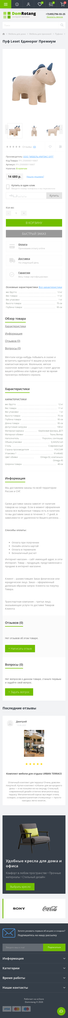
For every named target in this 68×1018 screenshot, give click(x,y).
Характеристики (15, 326)
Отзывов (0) (12, 341)
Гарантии (24, 272)
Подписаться (54, 947)
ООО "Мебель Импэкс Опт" (38, 156)
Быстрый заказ (34, 234)
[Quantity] (16, 213)
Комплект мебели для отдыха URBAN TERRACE (34, 773)
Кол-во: (10, 207)
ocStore (40, 999)
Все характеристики (50, 287)
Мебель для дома (17, 33)
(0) (34, 146)
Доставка (24, 258)
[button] (28, 4)
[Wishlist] (50, 146)
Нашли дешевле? (35, 176)
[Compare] (60, 146)
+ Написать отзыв (20, 648)
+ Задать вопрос (19, 692)
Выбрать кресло (20, 887)
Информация (13, 333)
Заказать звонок (55, 16)
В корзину (34, 223)
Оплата (22, 244)
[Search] (61, 25)
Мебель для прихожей (40, 33)
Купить (54, 195)
